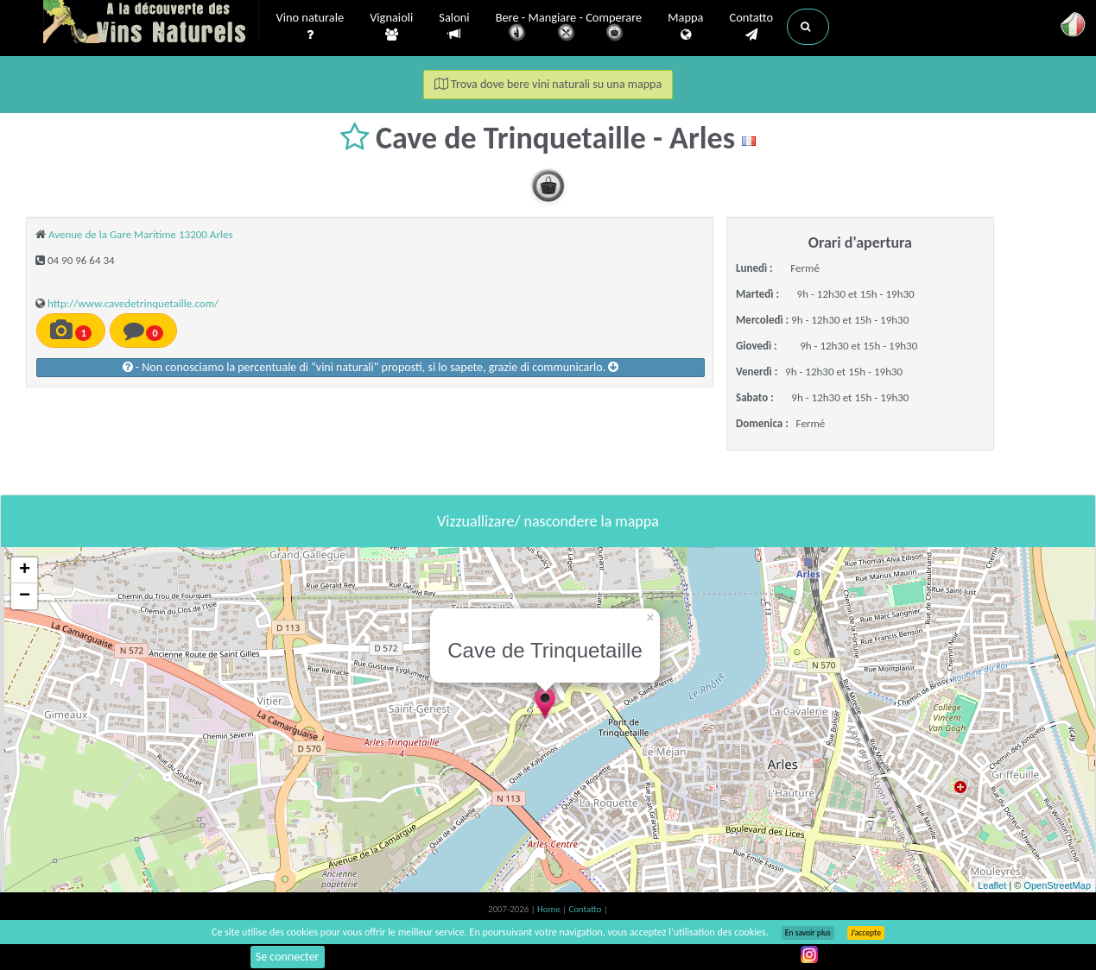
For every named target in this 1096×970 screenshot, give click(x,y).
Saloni (454, 26)
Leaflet (992, 885)
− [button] (24, 596)
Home (549, 909)
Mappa (685, 26)
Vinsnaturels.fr (151, 23)
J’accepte (866, 933)
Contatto (751, 26)
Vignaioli (391, 26)
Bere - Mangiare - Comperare (569, 28)
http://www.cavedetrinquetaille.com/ (133, 303)
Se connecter (288, 956)
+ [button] (24, 570)
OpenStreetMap (1057, 885)
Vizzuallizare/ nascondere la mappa (548, 521)
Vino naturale (310, 26)
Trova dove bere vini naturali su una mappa (548, 84)
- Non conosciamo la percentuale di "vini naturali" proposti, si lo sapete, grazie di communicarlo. (371, 367)
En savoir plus (808, 933)
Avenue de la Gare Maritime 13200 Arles (140, 234)
